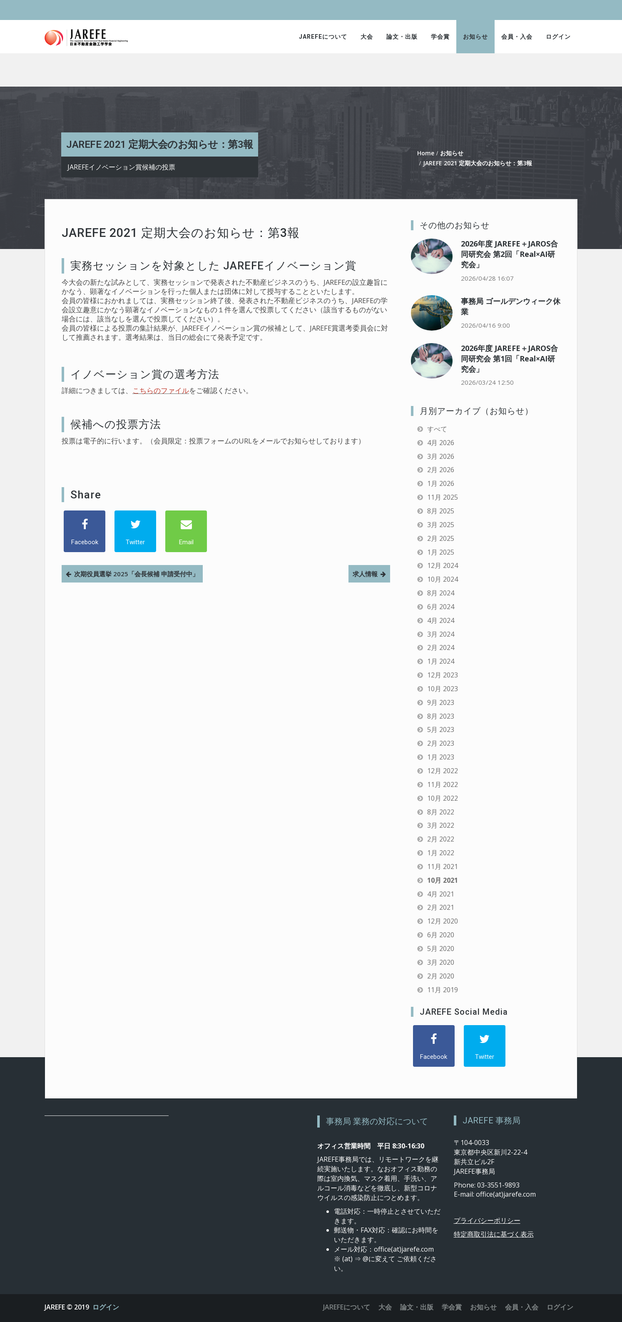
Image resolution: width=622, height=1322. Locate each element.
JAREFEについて (323, 36)
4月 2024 (440, 620)
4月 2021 (440, 894)
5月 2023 (440, 729)
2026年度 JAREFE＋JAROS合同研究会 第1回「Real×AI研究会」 (509, 358)
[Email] (186, 531)
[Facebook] (84, 531)
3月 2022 (440, 825)
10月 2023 (442, 688)
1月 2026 (440, 483)
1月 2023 (440, 757)
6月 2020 (440, 934)
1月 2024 (440, 661)
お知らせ (475, 36)
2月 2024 (440, 647)
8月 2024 (440, 593)
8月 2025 (440, 510)
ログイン (558, 36)
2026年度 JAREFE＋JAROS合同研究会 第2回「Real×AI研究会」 (509, 254)
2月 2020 (440, 976)
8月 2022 (440, 812)
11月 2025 (442, 497)
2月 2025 (440, 538)
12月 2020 (442, 921)
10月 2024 (442, 579)
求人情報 (365, 574)
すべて (437, 428)
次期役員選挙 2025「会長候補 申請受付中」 (136, 574)
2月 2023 (440, 743)
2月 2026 (440, 469)
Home (425, 153)
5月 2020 (440, 948)
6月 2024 (440, 606)
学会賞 (440, 36)
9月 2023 (440, 702)
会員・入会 (516, 36)
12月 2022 (442, 770)
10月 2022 (442, 798)
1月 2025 (440, 552)
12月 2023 (442, 675)
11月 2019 (442, 989)
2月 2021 (440, 907)
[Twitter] (135, 531)
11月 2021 (442, 866)
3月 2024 (440, 634)
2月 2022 (440, 839)
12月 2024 (442, 565)
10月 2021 (442, 880)
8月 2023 (440, 716)
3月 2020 (440, 962)
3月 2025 (440, 524)
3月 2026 (440, 456)
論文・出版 (402, 36)
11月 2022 (442, 784)
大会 (367, 36)
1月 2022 (440, 852)
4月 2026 (440, 442)
